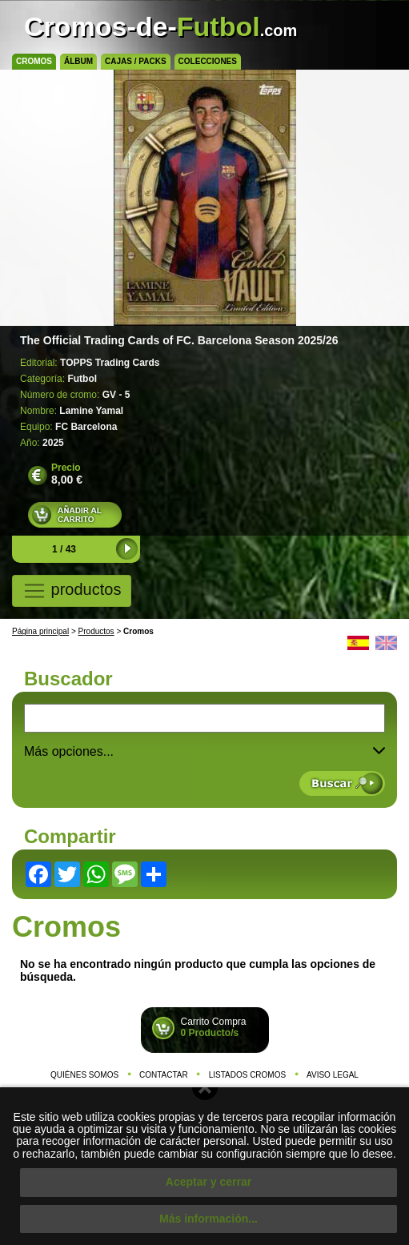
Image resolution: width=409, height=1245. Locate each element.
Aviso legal (333, 1074)
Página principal (40, 631)
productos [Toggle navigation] (71, 591)
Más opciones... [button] (204, 751)
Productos (96, 631)
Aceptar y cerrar (208, 1181)
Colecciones (207, 61)
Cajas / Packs (135, 61)
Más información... (208, 1218)
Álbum (78, 61)
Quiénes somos (84, 1074)
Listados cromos (248, 1074)
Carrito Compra (214, 1027)
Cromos (34, 61)
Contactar (163, 1074)
